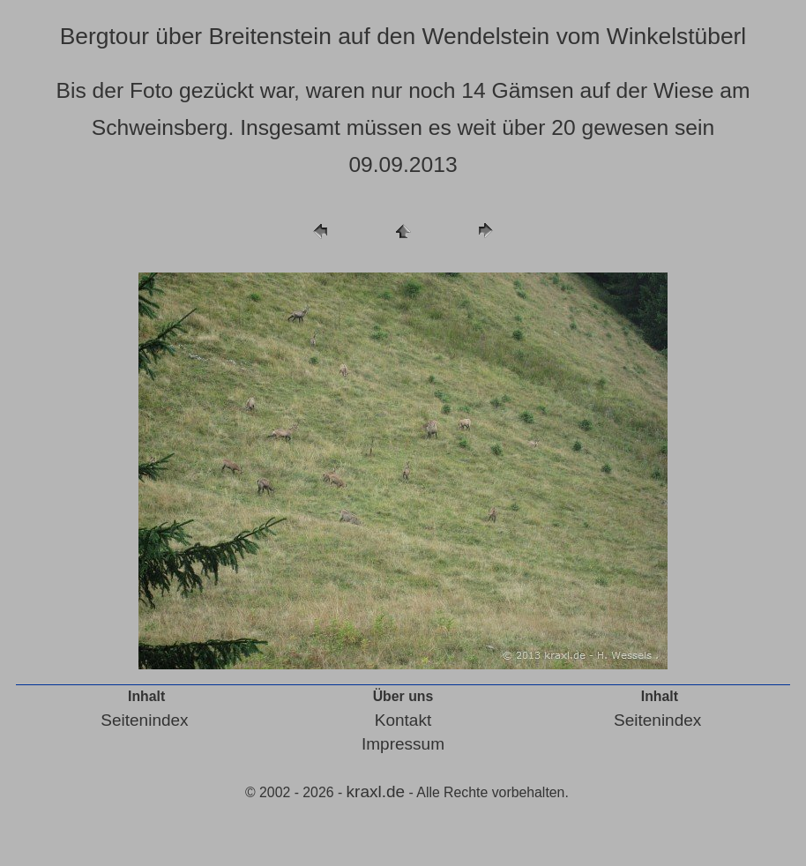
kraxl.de (376, 791)
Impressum (403, 744)
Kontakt (403, 720)
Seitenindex (144, 720)
